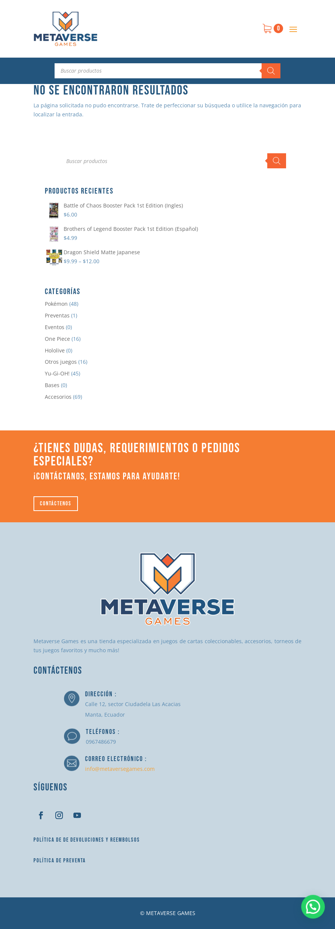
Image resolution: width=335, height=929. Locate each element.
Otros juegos (61, 361)
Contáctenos (56, 503)
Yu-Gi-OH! (57, 373)
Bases (52, 385)
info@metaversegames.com (120, 768)
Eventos (54, 327)
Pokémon (56, 303)
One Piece (57, 338)
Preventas (57, 315)
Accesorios (58, 396)
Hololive (55, 350)
